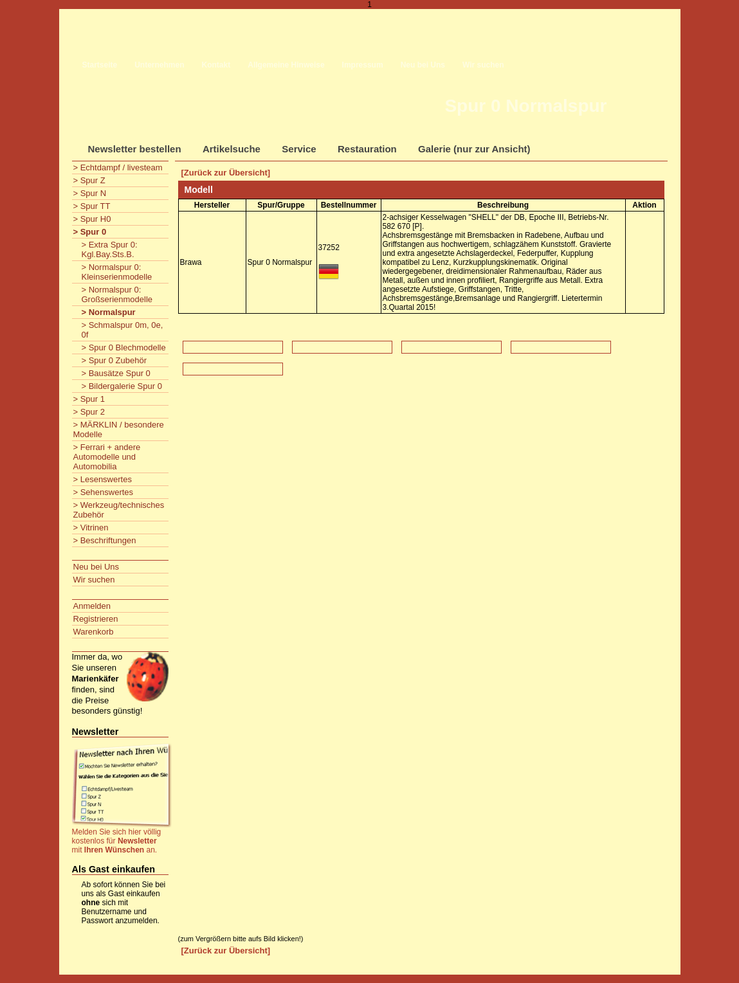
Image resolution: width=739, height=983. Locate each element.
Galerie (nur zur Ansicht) (474, 148)
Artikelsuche (231, 148)
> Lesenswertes (102, 479)
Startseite (100, 64)
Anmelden (92, 606)
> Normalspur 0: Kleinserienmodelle (117, 272)
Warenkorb (93, 631)
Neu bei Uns (423, 64)
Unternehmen (159, 64)
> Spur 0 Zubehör (114, 360)
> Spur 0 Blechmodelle (124, 347)
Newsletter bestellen (134, 148)
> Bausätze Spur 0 (116, 373)
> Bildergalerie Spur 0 (122, 386)
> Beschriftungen (104, 540)
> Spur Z (89, 180)
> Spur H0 (92, 219)
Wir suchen (483, 64)
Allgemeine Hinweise (286, 64)
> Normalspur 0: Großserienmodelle (117, 294)
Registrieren (95, 619)
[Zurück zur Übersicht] (226, 172)
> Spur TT (92, 206)
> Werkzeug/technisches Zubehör (119, 509)
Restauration (367, 148)
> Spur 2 (89, 412)
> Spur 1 (89, 399)
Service (299, 148)
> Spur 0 (90, 232)
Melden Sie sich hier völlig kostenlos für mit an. (116, 840)
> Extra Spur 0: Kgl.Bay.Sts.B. (110, 249)
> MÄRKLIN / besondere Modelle (118, 429)
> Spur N (90, 193)
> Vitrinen (91, 527)
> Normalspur (109, 312)
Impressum (362, 64)
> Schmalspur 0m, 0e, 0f (122, 329)
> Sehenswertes (103, 492)
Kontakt (216, 64)
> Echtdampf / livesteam (118, 167)
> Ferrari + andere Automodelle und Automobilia (107, 456)
